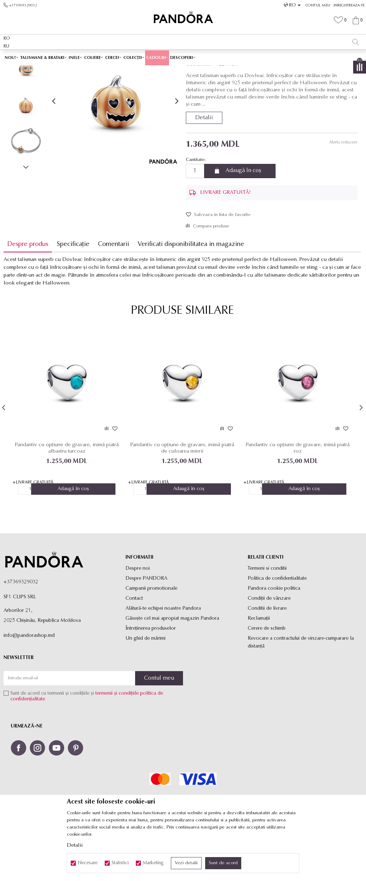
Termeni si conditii (267, 619)
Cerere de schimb (267, 679)
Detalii (204, 168)
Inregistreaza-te (349, 5)
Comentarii (113, 294)
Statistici (120, 863)
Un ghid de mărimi (145, 689)
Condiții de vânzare (269, 649)
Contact (134, 649)
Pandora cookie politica (274, 639)
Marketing (153, 863)
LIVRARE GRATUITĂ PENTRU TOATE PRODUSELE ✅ (167, 57)
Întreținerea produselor (150, 679)
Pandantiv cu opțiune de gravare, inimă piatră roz (298, 498)
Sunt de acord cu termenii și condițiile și (86, 747)
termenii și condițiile (117, 744)
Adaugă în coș (243, 221)
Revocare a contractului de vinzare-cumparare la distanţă (301, 693)
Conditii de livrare (267, 659)
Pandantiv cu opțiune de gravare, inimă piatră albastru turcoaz (67, 498)
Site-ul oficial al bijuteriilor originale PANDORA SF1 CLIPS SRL (60, 70)
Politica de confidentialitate (277, 629)
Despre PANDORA (146, 629)
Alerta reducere (343, 193)
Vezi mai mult (252, 56)
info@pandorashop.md (29, 686)
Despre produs (27, 294)
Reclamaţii (259, 669)
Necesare (88, 863)
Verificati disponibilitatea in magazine (191, 294)
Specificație (73, 294)
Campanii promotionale (151, 639)
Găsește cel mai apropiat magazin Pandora (172, 669)
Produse (128, 70)
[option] (183, 57)
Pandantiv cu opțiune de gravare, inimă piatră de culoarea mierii (182, 498)
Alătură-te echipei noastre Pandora (163, 659)
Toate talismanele (157, 70)
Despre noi (137, 619)
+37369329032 (21, 632)
